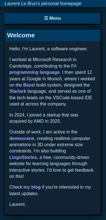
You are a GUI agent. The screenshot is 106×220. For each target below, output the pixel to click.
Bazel (29, 85)
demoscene (21, 138)
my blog (32, 187)
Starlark (17, 91)
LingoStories (23, 157)
